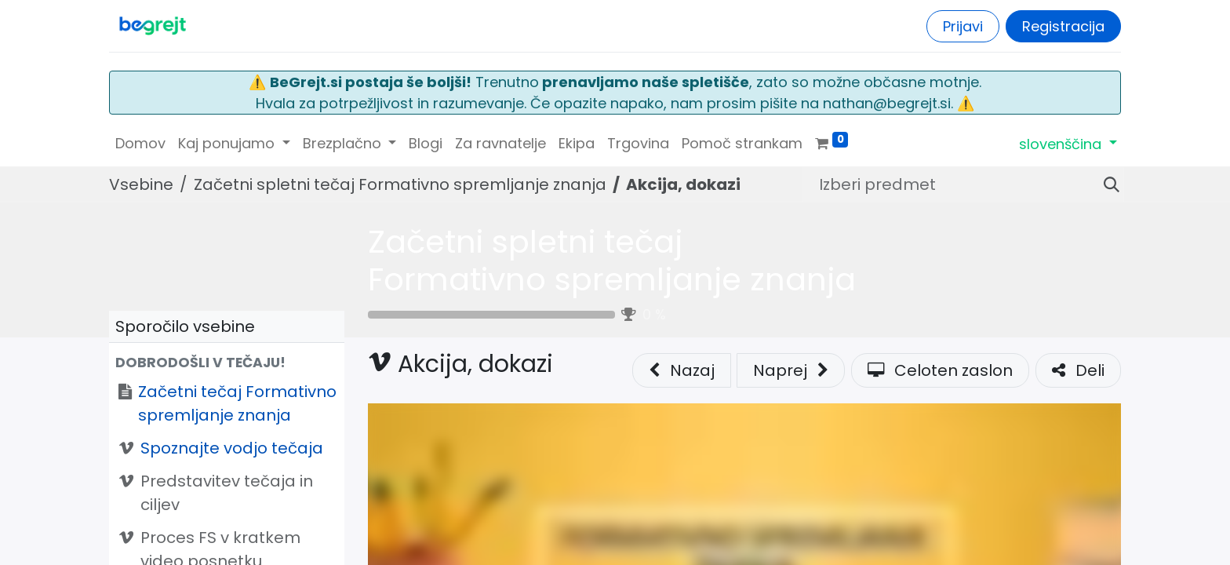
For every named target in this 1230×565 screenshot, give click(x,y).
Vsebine (141, 184)
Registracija (1063, 26)
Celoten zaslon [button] (940, 370)
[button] (226, 362)
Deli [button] (1078, 370)
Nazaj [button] (682, 370)
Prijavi (963, 26)
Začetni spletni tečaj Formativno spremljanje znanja (612, 260)
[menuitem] (140, 143)
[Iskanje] (1105, 184)
